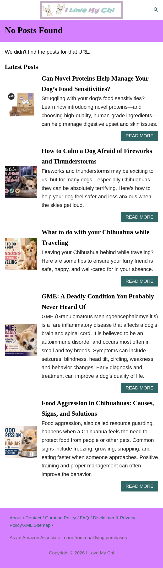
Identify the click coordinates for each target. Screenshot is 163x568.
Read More (141, 137)
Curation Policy (60, 517)
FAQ (84, 517)
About (16, 517)
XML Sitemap (37, 525)
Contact (33, 517)
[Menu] (7, 10)
